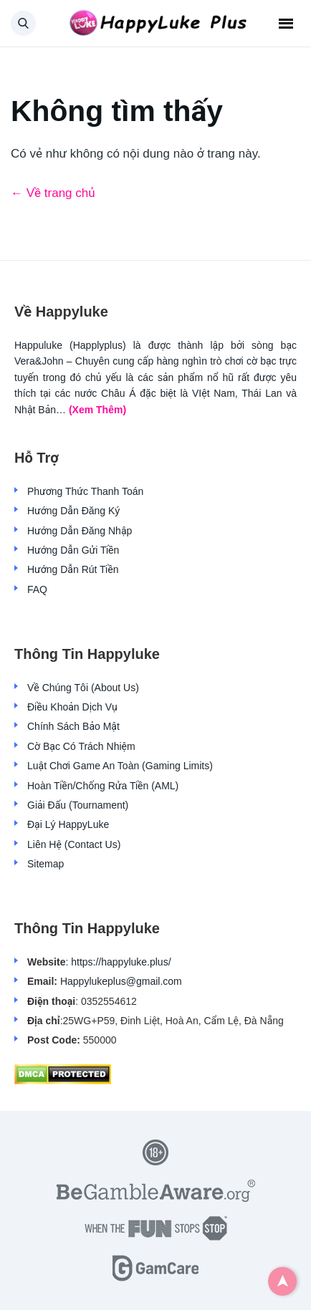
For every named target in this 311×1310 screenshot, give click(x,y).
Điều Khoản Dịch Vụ (72, 707)
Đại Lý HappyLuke (68, 824)
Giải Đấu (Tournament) (77, 805)
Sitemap (45, 864)
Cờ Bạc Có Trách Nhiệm (81, 746)
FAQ (37, 589)
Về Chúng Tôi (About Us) (83, 687)
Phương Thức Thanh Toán (85, 491)
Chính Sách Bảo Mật (73, 726)
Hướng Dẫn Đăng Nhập (79, 530)
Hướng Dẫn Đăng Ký (73, 510)
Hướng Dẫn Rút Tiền (72, 569)
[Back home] (155, 24)
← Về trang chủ (53, 193)
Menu (286, 23)
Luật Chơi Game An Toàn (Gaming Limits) (120, 765)
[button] (23, 23)
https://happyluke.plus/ (121, 962)
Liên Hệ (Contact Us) (73, 844)
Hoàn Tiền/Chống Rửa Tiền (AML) (102, 785)
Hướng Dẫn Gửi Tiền (73, 550)
